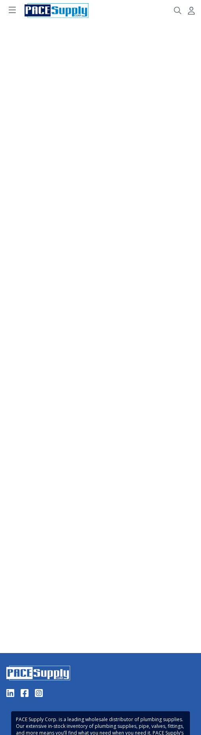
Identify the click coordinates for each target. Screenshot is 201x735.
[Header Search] (178, 10)
